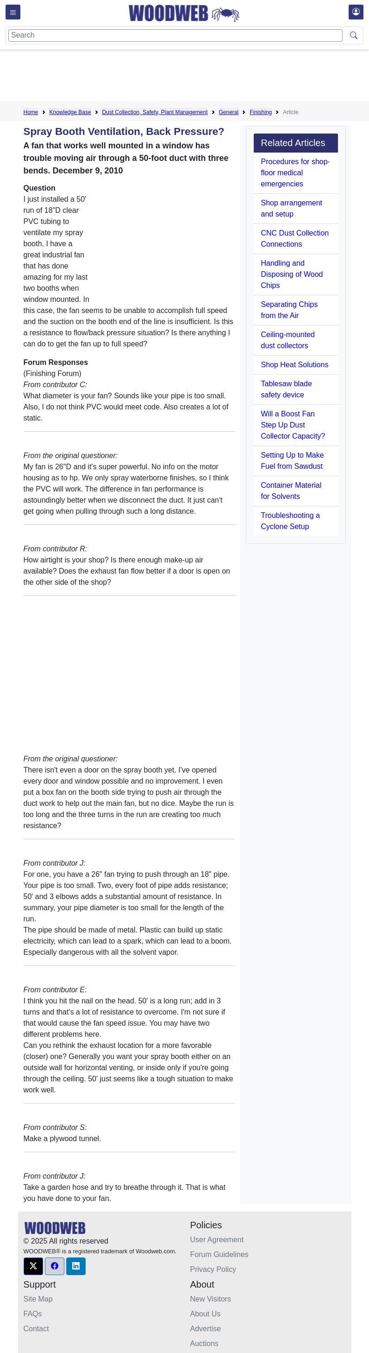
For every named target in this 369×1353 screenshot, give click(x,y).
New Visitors (210, 1299)
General (229, 112)
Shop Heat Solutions (295, 365)
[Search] (175, 35)
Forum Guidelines (219, 1254)
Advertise (205, 1329)
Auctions (204, 1343)
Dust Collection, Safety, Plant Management (155, 112)
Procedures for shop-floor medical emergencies (295, 173)
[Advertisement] (192, 77)
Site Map (38, 1299)
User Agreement (217, 1240)
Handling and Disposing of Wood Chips (292, 274)
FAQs (33, 1314)
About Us (205, 1314)
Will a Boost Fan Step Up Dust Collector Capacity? (293, 425)
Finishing (261, 112)
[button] (33, 1266)
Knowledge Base (70, 112)
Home (31, 112)
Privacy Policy (213, 1269)
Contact (36, 1329)
